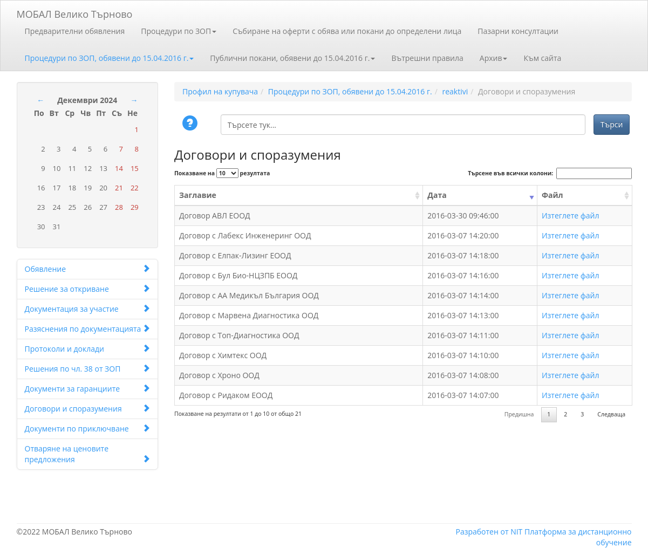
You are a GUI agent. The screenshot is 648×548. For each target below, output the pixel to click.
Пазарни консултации (518, 31)
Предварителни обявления (75, 31)
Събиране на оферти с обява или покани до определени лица (347, 31)
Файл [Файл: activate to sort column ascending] (552, 195)
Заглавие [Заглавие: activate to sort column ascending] (197, 195)
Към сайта (542, 58)
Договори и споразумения (88, 408)
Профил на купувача (220, 91)
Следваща (611, 414)
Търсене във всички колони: (549, 173)
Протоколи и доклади (88, 349)
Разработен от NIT (488, 531)
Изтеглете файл (570, 215)
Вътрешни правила (427, 58)
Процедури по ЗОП (178, 31)
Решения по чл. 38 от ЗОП (88, 369)
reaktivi (455, 91)
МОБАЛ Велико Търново (75, 12)
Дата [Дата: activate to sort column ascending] (436, 195)
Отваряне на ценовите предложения (88, 453)
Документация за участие (88, 309)
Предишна (519, 414)
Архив (494, 58)
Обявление (88, 269)
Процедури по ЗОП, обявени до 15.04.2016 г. (109, 58)
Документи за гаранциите (88, 388)
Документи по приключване (88, 428)
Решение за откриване (88, 289)
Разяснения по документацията (88, 329)
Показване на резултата (222, 173)
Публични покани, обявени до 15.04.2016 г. (292, 58)
